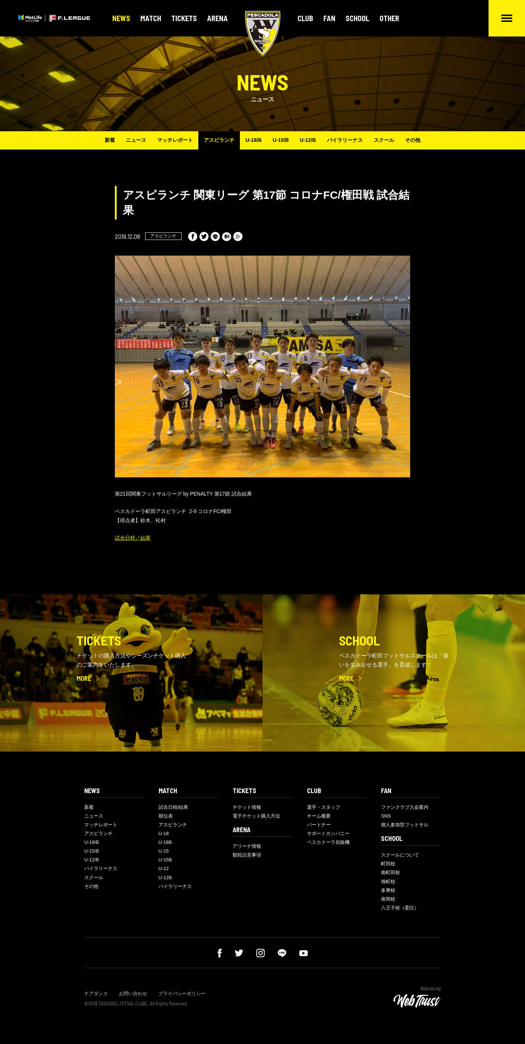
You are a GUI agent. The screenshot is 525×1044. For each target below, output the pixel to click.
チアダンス (96, 993)
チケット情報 (247, 807)
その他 (412, 140)
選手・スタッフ (323, 807)
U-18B (165, 842)
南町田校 (390, 872)
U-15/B (281, 140)
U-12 (164, 868)
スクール (384, 140)
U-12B (165, 877)
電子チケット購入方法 (256, 816)
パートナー (319, 824)
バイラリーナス (345, 140)
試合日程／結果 (133, 538)
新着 (110, 140)
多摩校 (388, 890)
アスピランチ (219, 140)
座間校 (388, 899)
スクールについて (400, 855)
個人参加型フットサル (404, 824)
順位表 (166, 816)
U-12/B (308, 140)
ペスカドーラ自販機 (328, 842)
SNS (386, 816)
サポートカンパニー (328, 833)
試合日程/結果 (173, 807)
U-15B (165, 859)
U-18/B (253, 140)
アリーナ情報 (247, 846)
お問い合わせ (133, 993)
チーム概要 (319, 816)
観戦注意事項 (247, 855)
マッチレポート (175, 140)
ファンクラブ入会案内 (404, 807)
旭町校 (388, 881)
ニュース (136, 140)
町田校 (388, 863)
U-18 (164, 833)
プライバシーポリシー (182, 993)
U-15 (164, 851)
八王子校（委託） (400, 908)
